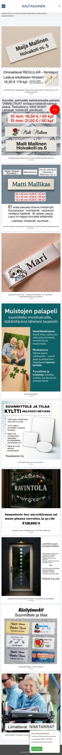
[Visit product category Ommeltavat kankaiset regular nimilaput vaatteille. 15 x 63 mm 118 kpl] (31, 61)
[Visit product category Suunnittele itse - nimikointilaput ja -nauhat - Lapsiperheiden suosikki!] (31, 267)
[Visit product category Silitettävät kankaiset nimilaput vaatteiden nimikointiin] (31, 198)
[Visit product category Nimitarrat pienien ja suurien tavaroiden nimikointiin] (31, 707)
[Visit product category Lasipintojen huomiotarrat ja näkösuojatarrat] (31, 570)
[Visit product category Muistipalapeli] (31, 351)
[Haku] (59, 6)
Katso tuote (36, 749)
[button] (3, 6)
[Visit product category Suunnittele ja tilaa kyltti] (31, 434)
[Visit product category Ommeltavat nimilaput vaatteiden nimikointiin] (31, 131)
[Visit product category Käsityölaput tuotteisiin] (31, 638)
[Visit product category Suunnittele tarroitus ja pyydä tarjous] (31, 502)
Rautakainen (31, 6)
